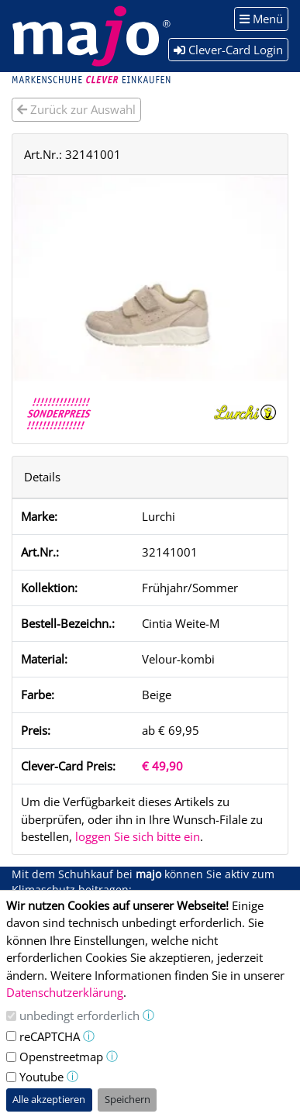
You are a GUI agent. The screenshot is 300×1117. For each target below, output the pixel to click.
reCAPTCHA (49, 1036)
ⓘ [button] (148, 1015)
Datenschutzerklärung (64, 992)
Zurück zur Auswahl (76, 109)
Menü (261, 18)
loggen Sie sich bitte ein (137, 836)
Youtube (41, 1076)
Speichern (127, 1099)
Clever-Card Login (228, 49)
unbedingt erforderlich (79, 1015)
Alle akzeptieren (48, 1099)
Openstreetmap (61, 1056)
